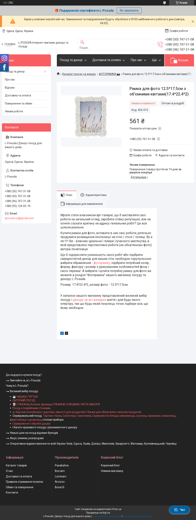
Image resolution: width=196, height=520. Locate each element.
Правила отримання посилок (24, 481)
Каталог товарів (16, 465)
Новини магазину (112, 470)
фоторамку (102, 263)
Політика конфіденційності (138, 516)
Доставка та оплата (106, 60)
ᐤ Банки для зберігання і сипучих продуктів (113, 412)
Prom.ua (116, 509)
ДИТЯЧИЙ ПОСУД (24, 400)
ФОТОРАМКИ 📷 (109, 74)
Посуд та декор (71, 60)
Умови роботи (14, 111)
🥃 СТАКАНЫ (21, 404)
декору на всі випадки (89, 300)
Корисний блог (110, 465)
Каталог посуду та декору (79, 74)
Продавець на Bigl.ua (98, 512)
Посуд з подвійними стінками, (32, 408)
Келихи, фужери (41, 404)
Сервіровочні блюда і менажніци (113, 415)
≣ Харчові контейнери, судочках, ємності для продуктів (48, 412)
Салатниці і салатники (77, 415)
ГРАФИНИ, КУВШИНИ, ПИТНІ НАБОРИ (76, 404)
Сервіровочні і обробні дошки (31, 423)
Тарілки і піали (52, 415)
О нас (9, 470)
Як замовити (129, 10)
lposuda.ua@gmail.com (19, 218)
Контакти (12, 492)
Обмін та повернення (19, 487)
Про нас (136, 60)
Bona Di (59, 487)
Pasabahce (62, 465)
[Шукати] (82, 42)
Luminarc (60, 476)
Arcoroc (60, 481)
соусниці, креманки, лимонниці (156, 415)
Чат (179, 510)
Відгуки (10, 87)
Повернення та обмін (18, 103)
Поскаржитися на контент (106, 516)
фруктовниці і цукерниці (25, 419)
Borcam (60, 470)
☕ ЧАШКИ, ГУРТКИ (25, 396)
